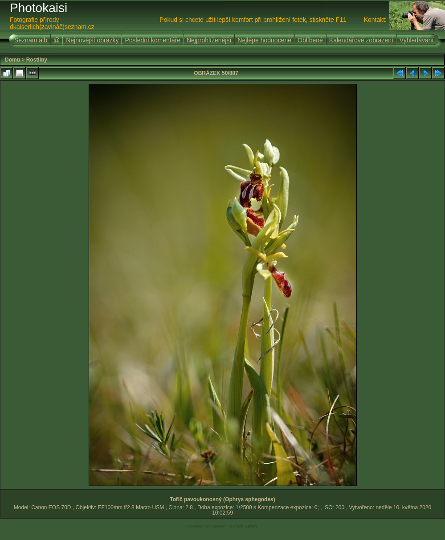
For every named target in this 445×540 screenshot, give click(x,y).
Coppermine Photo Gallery (233, 526)
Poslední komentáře (152, 40)
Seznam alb (30, 40)
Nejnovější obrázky (92, 40)
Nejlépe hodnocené (264, 40)
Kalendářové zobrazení (361, 40)
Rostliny (36, 60)
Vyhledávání (417, 40)
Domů (12, 60)
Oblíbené (310, 40)
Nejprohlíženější (209, 40)
